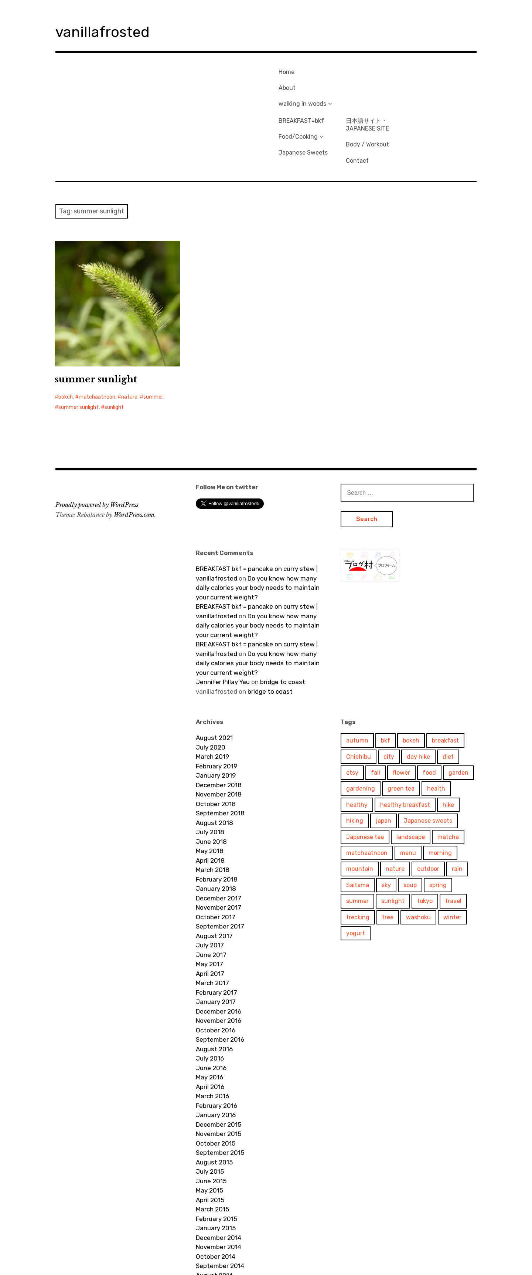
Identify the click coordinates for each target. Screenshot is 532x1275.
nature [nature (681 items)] (395, 812)
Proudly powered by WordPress (97, 449)
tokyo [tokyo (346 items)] (425, 845)
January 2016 (216, 1059)
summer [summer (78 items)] (357, 845)
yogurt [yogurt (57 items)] (355, 877)
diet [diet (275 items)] (448, 700)
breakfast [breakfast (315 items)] (445, 684)
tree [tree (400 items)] (387, 861)
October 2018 (216, 748)
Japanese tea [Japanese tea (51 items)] (365, 781)
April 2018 (210, 804)
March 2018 (212, 814)
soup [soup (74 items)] (410, 829)
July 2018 (210, 776)
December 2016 (218, 955)
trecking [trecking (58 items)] (357, 861)
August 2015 (214, 1106)
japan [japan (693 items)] (383, 764)
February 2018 (217, 823)
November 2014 (218, 1191)
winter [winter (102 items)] (452, 861)
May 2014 (209, 1247)
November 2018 (219, 738)
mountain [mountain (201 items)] (359, 812)
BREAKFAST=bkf (365, 70)
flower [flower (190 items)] (401, 716)
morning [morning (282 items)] (440, 797)
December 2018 (219, 729)
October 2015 (215, 1087)
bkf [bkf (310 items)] (385, 684)
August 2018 (214, 767)
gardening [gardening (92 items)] (360, 732)
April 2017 (210, 917)
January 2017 (216, 946)
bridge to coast (282, 626)
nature (129, 341)
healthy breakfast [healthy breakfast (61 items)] (405, 749)
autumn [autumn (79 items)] (357, 684)
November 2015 (218, 1078)
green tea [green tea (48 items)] (401, 732)
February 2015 (216, 1163)
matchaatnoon (97, 341)
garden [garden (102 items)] (458, 716)
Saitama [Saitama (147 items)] (357, 829)
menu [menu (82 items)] (408, 797)
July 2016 (210, 1002)
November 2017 (218, 851)
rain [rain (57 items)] (457, 812)
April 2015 (210, 1144)
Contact (421, 102)
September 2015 (220, 1096)
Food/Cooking (362, 82)
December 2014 (218, 1182)
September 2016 (220, 983)
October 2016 (215, 974)
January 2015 (216, 1172)
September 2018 (220, 757)
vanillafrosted (112, 30)
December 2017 (218, 842)
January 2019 (216, 719)
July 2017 (210, 889)
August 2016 (214, 993)
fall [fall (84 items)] (375, 716)
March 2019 (212, 700)
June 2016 (211, 1012)
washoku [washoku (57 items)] (418, 861)
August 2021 (214, 682)
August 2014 (214, 1219)
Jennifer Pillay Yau (223, 626)
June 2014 (211, 1238)
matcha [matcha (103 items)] (448, 781)
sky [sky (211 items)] (386, 829)
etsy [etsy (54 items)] (352, 716)
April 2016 (210, 1031)
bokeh (65, 341)
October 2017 (215, 861)
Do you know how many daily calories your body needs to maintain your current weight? (258, 532)
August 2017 (214, 880)
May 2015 (209, 1134)
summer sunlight (96, 323)
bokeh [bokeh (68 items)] (411, 684)
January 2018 (216, 832)
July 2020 (210, 691)
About (283, 82)
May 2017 (209, 908)
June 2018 (211, 785)
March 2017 (212, 927)
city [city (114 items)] (388, 700)
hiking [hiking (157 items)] (354, 764)
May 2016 (209, 1021)
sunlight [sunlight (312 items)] (393, 845)
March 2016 (212, 1040)
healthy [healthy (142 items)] (357, 749)
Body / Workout (431, 90)
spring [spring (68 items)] (438, 829)
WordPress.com (134, 459)
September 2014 (220, 1210)
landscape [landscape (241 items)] (410, 781)
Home (283, 70)
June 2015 (211, 1125)
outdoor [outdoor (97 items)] (428, 812)
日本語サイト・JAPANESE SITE (431, 74)
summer (153, 341)
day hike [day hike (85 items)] (418, 700)
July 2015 (210, 1115)
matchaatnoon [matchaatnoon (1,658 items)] (367, 797)
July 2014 (210, 1228)
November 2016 (218, 964)
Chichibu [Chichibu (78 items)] (358, 700)
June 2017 (211, 899)
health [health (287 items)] (436, 732)
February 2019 (216, 710)
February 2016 (216, 1050)
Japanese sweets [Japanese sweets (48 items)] (428, 764)
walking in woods (299, 94)
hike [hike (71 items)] (448, 749)
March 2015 (212, 1153)
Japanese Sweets (367, 94)
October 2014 (215, 1200)
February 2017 (216, 936)
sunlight (114, 351)
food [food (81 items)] (429, 716)
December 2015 (218, 1068)
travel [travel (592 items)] (453, 845)
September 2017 (220, 870)
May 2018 (210, 795)
